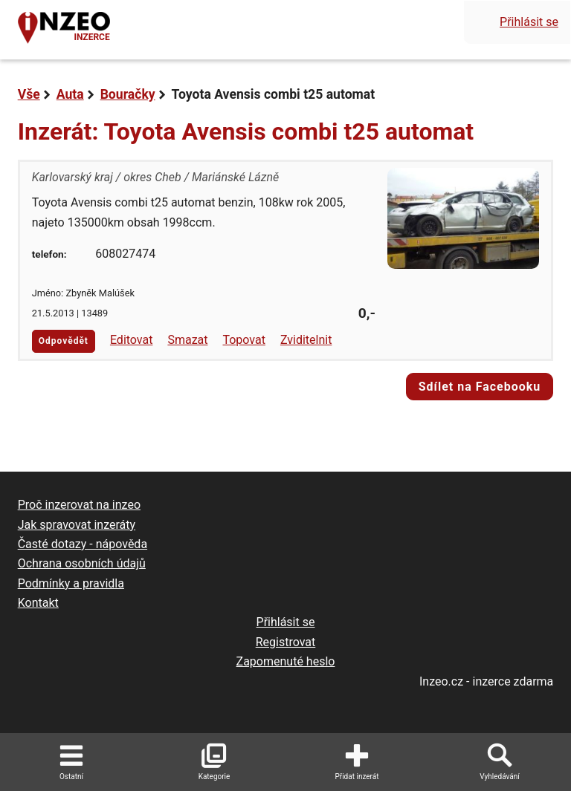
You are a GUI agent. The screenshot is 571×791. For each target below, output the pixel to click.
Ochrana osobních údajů (82, 563)
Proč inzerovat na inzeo (79, 505)
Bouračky (127, 94)
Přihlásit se (529, 22)
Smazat (187, 340)
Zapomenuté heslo (285, 661)
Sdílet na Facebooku (480, 387)
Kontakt (38, 603)
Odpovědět (63, 341)
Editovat (131, 340)
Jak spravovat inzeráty (76, 525)
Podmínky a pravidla (71, 583)
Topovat (243, 340)
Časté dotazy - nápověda (82, 544)
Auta (70, 94)
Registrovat (286, 642)
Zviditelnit (306, 340)
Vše (29, 94)
